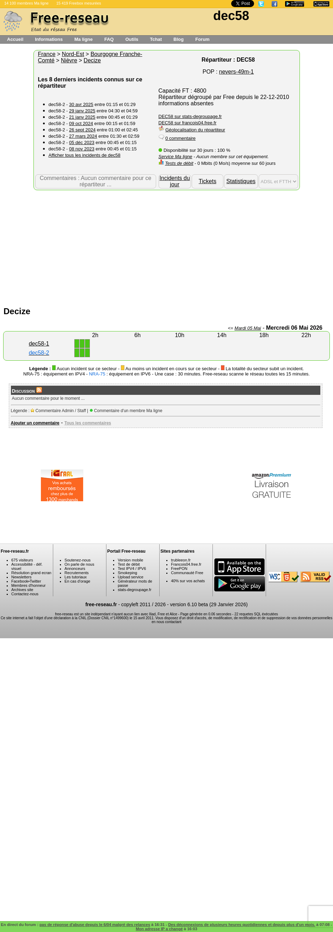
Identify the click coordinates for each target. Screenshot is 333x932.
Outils (131, 39)
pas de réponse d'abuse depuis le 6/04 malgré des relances (94, 924)
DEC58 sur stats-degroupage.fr (190, 116)
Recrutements (76, 573)
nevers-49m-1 (236, 72)
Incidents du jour (175, 181)
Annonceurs (74, 568)
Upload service (130, 577)
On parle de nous (79, 564)
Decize (92, 60)
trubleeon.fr (181, 560)
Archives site (22, 590)
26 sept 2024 (82, 129)
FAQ (109, 39)
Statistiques (240, 181)
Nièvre (69, 60)
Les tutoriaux (75, 577)
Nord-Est (73, 54)
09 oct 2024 (81, 123)
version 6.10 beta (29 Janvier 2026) (209, 604)
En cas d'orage (77, 581)
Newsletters (21, 577)
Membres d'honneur (28, 585)
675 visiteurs (22, 560)
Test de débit (129, 564)
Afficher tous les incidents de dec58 (85, 155)
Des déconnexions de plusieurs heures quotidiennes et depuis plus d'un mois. (241, 924)
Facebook (19, 581)
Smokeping (127, 573)
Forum (202, 39)
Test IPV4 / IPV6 (132, 568)
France (47, 54)
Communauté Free (187, 573)
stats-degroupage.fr (134, 590)
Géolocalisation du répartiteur (195, 129)
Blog (178, 39)
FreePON (179, 568)
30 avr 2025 (81, 104)
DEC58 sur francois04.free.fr (188, 122)
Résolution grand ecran (31, 573)
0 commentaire (180, 138)
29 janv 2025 (82, 110)
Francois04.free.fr (186, 564)
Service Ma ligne (175, 156)
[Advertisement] (166, 246)
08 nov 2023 (81, 148)
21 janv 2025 (82, 117)
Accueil (15, 39)
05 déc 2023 (81, 142)
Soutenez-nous (77, 560)
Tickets (207, 181)
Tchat (156, 39)
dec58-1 (39, 344)
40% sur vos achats (188, 581)
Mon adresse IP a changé (159, 929)
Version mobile (130, 560)
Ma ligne (83, 39)
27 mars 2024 (83, 136)
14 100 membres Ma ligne (26, 3)
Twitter (35, 581)
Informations (49, 39)
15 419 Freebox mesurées (78, 3)
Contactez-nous (24, 594)
